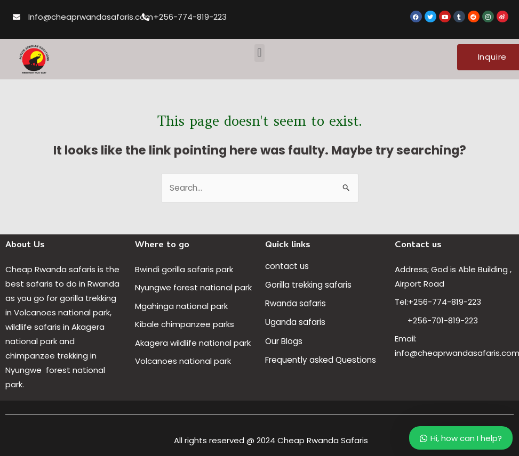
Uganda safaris (295, 322)
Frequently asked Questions (321, 359)
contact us (287, 266)
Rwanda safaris (295, 303)
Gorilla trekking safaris (308, 284)
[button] (259, 53)
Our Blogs (283, 340)
